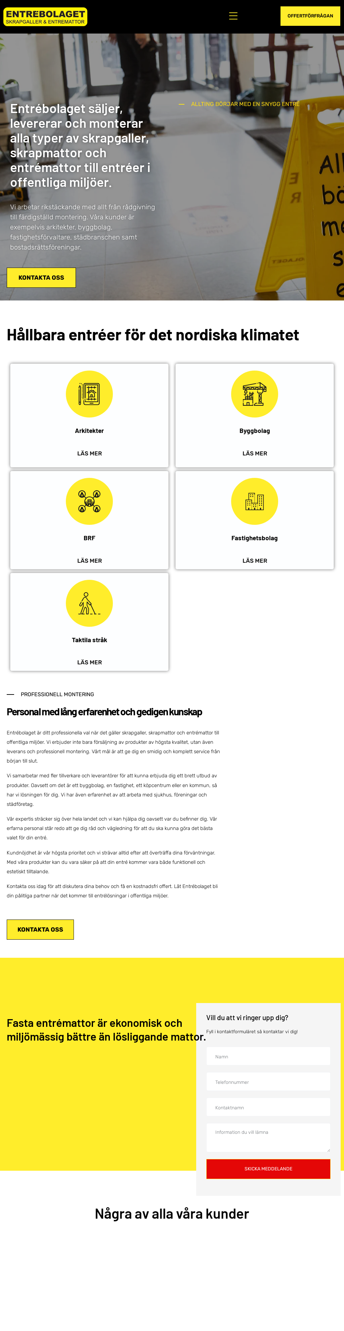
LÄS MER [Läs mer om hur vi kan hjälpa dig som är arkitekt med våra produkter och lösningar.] (89, 453)
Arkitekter (89, 430)
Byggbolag (255, 430)
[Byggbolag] (254, 394)
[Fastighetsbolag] (254, 501)
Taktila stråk (89, 640)
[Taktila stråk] (89, 603)
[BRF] (89, 501)
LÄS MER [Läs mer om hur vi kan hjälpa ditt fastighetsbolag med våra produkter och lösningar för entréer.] (255, 560)
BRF (89, 538)
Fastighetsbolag (254, 538)
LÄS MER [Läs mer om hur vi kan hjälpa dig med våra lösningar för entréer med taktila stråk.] (89, 662)
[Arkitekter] (89, 394)
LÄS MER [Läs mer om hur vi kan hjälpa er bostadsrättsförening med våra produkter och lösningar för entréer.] (89, 560)
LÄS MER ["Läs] (255, 453)
